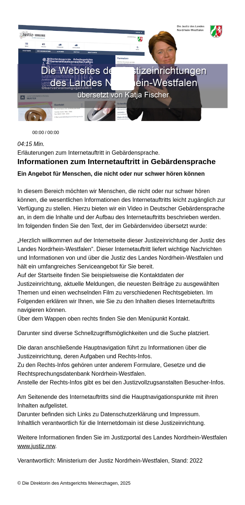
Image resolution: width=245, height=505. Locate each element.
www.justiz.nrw (36, 446)
